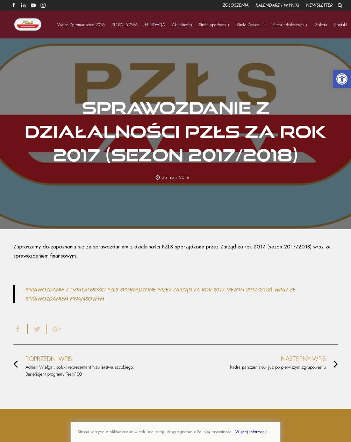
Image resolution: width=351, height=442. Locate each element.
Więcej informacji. (251, 432)
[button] (342, 79)
